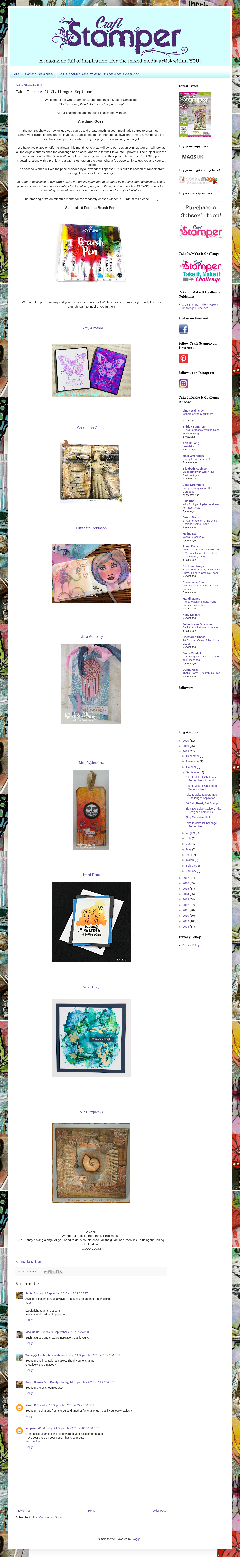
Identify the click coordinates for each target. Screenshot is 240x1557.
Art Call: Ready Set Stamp (201, 803)
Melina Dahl (190, 533)
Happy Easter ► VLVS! (196, 459)
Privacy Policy (190, 945)
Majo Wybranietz (193, 455)
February (192, 865)
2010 (186, 915)
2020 (186, 740)
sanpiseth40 (33, 1428)
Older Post (159, 1510)
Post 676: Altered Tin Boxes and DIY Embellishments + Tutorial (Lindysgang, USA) (201, 553)
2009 (186, 921)
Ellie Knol (189, 501)
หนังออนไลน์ (33, 1441)
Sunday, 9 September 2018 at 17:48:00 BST (68, 1332)
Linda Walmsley (193, 410)
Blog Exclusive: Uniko (198, 817)
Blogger (136, 1539)
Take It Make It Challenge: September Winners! (201, 779)
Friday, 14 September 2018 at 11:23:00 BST (88, 1382)
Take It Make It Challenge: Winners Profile (201, 787)
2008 (186, 926)
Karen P (30, 1405)
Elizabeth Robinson (195, 468)
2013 (186, 899)
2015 (186, 888)
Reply (29, 1319)
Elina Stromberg (193, 484)
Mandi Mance (191, 598)
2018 (186, 751)
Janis (29, 1293)
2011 (186, 910)
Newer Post (24, 1510)
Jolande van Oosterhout (198, 624)
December (193, 756)
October (191, 767)
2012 (186, 904)
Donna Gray (190, 669)
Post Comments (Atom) (47, 1517)
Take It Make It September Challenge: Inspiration (201, 796)
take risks (188, 446)
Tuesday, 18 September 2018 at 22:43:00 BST (65, 1405)
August (190, 833)
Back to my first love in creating (201, 627)
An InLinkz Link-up (28, 1261)
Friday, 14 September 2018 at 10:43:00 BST (93, 1355)
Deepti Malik (191, 517)
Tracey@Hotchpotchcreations (45, 1355)
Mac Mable (32, 1332)
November (193, 761)
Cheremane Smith (194, 582)
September (193, 772)
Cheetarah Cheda (194, 637)
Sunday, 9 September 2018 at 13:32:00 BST (61, 1293)
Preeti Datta (190, 546)
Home (16, 74)
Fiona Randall (192, 653)
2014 (186, 894)
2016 (186, 883)
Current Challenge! (39, 74)
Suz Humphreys (193, 566)
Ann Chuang (191, 443)
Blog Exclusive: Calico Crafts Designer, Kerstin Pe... (203, 810)
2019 (186, 746)
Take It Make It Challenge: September (201, 824)
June (189, 843)
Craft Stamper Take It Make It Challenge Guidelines (99, 74)
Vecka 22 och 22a (193, 536)
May (189, 849)
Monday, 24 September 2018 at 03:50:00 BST (71, 1428)
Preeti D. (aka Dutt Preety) (42, 1382)
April (189, 854)
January (191, 871)
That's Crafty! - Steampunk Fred (201, 672)
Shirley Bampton (194, 426)
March (190, 860)
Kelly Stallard (191, 614)
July (189, 838)
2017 (186, 877)
